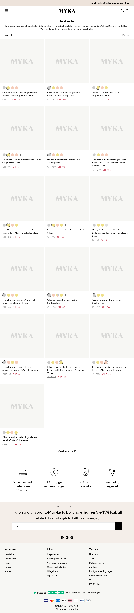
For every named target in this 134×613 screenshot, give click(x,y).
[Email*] (63, 526)
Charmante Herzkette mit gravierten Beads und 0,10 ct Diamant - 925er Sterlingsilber (109, 162)
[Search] (122, 10)
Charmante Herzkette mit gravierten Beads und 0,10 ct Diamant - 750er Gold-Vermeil (66, 370)
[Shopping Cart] (127, 10)
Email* (17, 526)
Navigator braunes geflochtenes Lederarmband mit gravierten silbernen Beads (111, 232)
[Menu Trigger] (6, 10)
